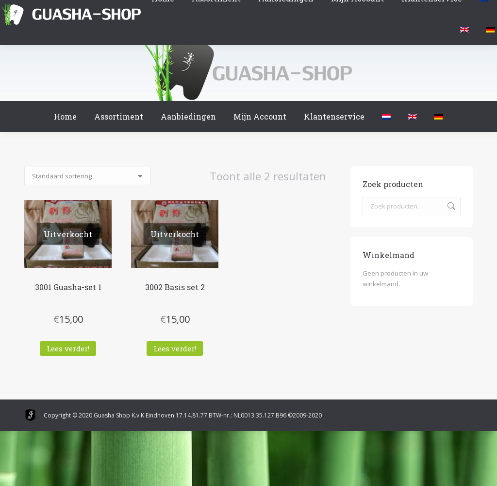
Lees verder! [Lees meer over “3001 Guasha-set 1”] (68, 348)
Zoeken (450, 206)
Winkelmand (28, 9)
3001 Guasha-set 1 (68, 287)
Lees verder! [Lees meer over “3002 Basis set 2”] (174, 348)
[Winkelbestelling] (87, 176)
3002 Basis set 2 (175, 287)
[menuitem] (386, 116)
